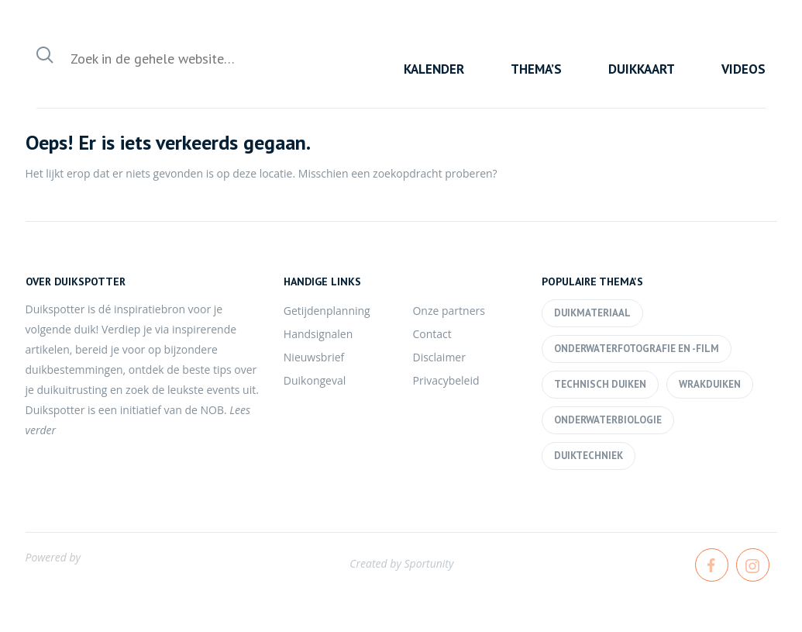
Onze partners (448, 310)
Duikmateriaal (592, 312)
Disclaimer (438, 357)
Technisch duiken (600, 384)
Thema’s (536, 69)
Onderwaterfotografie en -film (636, 348)
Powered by (53, 557)
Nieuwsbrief (314, 357)
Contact (431, 333)
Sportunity (428, 563)
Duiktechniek (588, 455)
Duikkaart (641, 69)
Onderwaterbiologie (608, 420)
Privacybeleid (445, 380)
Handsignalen (318, 333)
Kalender (434, 69)
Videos (743, 69)
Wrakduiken (710, 384)
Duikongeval (315, 380)
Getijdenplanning (327, 310)
